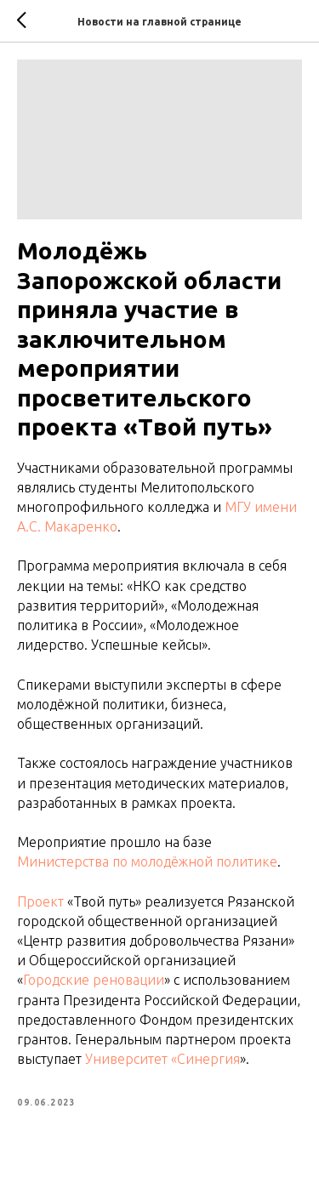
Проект (40, 901)
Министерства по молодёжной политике (147, 861)
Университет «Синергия (162, 1058)
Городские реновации (93, 979)
